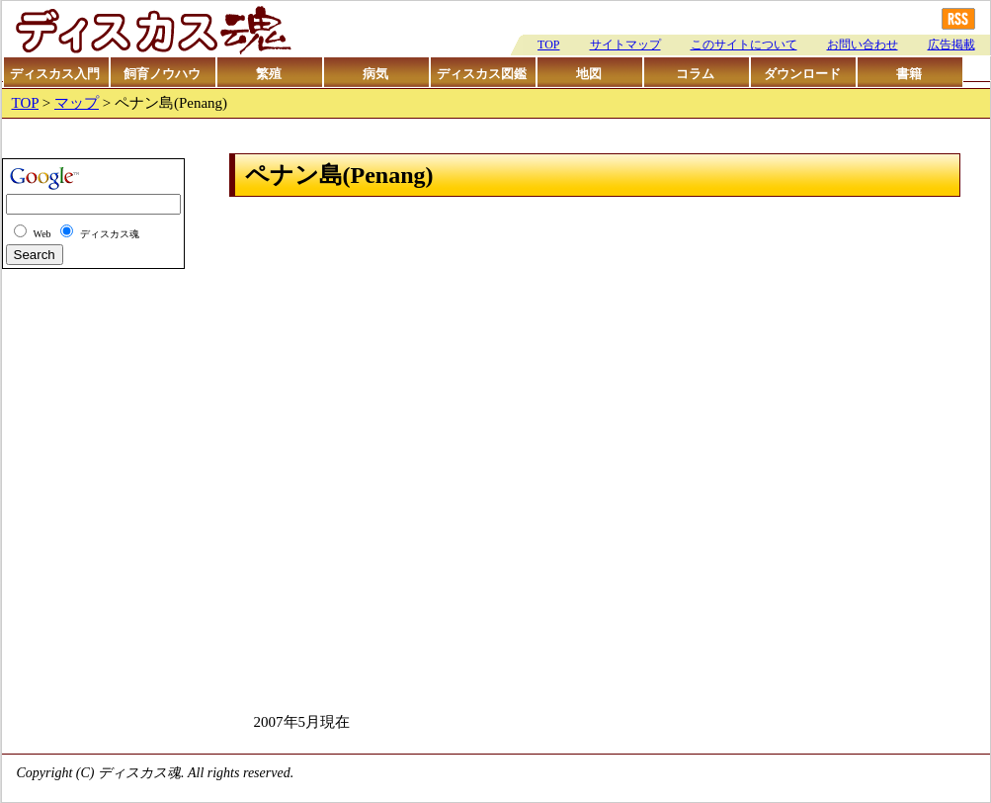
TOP (548, 44)
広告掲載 (951, 44)
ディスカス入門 (55, 73)
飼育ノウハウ (162, 73)
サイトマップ (625, 44)
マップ (76, 103)
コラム (695, 73)
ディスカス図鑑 (482, 73)
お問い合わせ (862, 44)
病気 (375, 73)
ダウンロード (802, 73)
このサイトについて (744, 44)
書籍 (909, 73)
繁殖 (269, 73)
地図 (589, 73)
